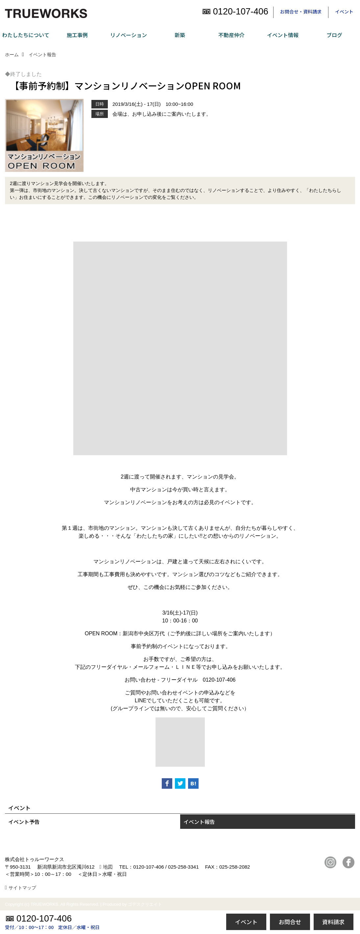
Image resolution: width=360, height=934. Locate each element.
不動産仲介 (231, 35)
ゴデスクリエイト (145, 904)
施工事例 (77, 35)
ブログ (334, 35)
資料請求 (333, 922)
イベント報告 (199, 822)
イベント (344, 11)
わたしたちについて (25, 35)
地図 (108, 867)
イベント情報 (283, 35)
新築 (180, 35)
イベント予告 (24, 822)
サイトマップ (22, 887)
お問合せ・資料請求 (301, 11)
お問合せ (290, 922)
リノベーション (128, 35)
